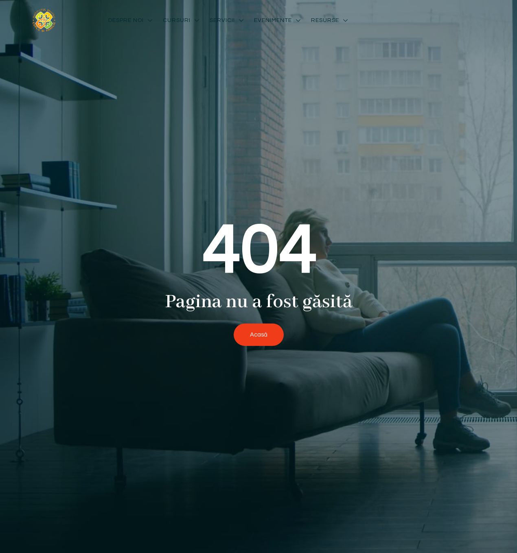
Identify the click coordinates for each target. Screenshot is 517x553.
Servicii (228, 20)
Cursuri (182, 20)
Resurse (330, 20)
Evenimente (278, 20)
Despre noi (131, 20)
